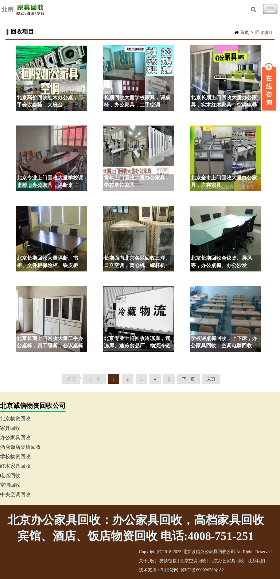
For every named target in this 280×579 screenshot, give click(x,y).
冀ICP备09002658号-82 (202, 569)
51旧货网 (169, 569)
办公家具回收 (15, 437)
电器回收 (10, 475)
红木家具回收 (15, 466)
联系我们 (256, 560)
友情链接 (168, 560)
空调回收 (10, 485)
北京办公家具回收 (226, 560)
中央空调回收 (15, 494)
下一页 (188, 379)
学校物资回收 (15, 456)
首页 (244, 32)
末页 (211, 379)
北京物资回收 (15, 418)
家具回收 (10, 428)
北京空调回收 (193, 560)
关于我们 (147, 560)
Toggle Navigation (270, 9)
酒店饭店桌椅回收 (20, 447)
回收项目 (264, 32)
